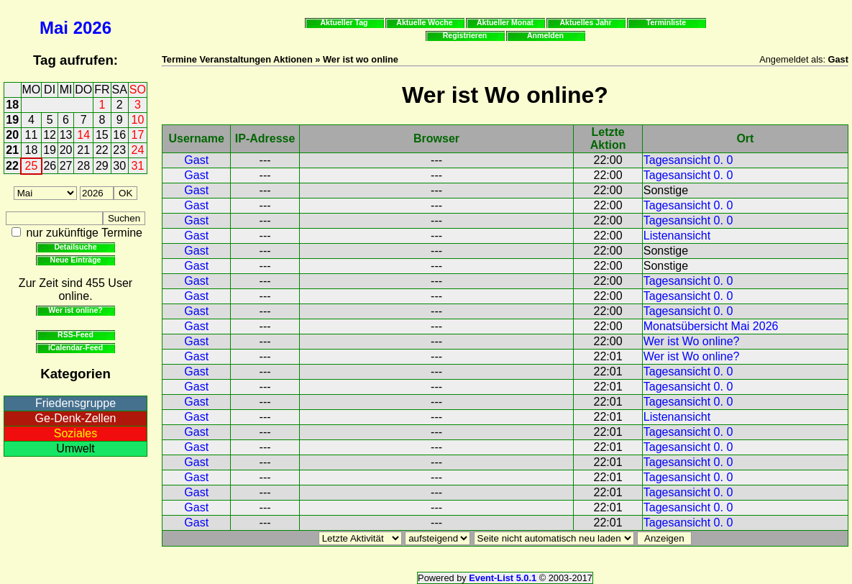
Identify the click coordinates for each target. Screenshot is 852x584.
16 (119, 135)
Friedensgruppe (75, 403)
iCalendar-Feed (75, 347)
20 (12, 135)
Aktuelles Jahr (585, 22)
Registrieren (465, 35)
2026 (92, 27)
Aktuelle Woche (424, 22)
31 (138, 166)
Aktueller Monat (505, 22)
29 (102, 166)
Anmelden (545, 35)
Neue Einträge (75, 259)
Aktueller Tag (343, 22)
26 (49, 166)
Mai (54, 27)
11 (31, 135)
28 (83, 166)
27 (66, 166)
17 (138, 135)
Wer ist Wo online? (691, 341)
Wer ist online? (75, 310)
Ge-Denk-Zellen (75, 418)
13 (66, 135)
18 (12, 105)
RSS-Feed (75, 334)
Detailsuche (75, 246)
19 (12, 120)
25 (31, 166)
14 (83, 135)
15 (102, 135)
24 (138, 150)
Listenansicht (676, 235)
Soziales (75, 433)
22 (102, 150)
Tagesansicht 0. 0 (688, 160)
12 (49, 135)
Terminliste (666, 22)
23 (119, 150)
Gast (196, 160)
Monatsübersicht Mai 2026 (711, 326)
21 (12, 150)
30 (119, 166)
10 (138, 120)
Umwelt (75, 448)
